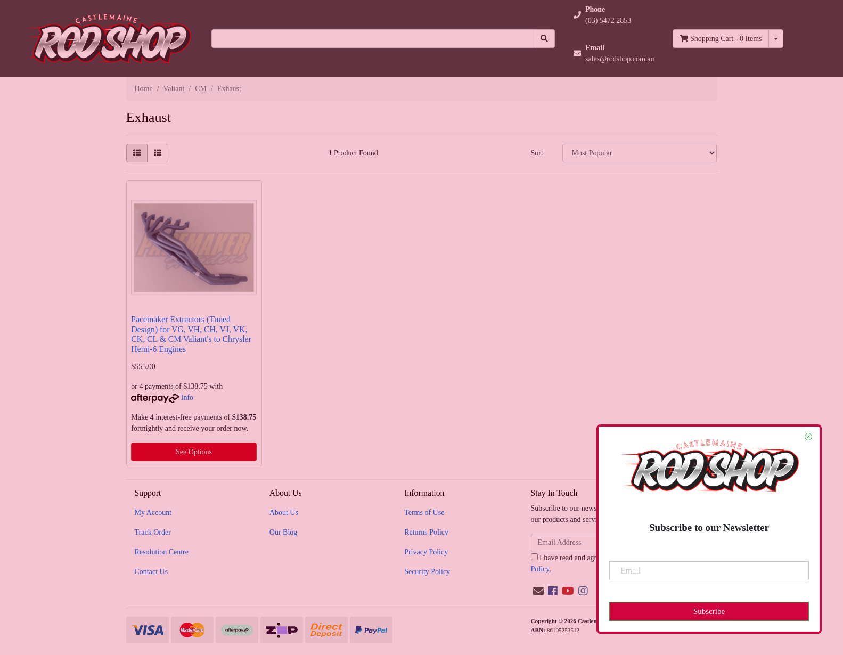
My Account (153, 513)
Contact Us (151, 572)
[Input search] (372, 38)
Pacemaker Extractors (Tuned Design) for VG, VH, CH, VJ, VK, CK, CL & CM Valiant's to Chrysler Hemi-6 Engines (191, 334)
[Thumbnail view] (137, 153)
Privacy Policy (426, 552)
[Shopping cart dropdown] (775, 38)
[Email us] (538, 591)
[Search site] (544, 38)
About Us (283, 513)
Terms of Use (424, 513)
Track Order (153, 532)
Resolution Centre (162, 552)
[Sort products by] (639, 153)
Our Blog (283, 532)
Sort (536, 153)
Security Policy (427, 572)
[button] (614, 15)
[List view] (157, 153)
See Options (194, 452)
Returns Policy (426, 532)
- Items (721, 39)
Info (187, 398)
